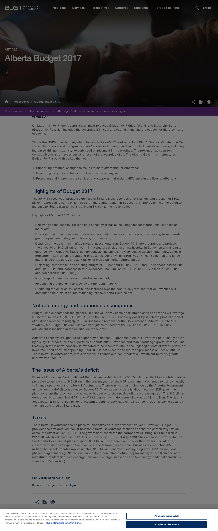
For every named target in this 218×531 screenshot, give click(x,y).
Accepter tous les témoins (166, 526)
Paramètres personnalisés (166, 518)
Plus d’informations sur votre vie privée (64, 525)
